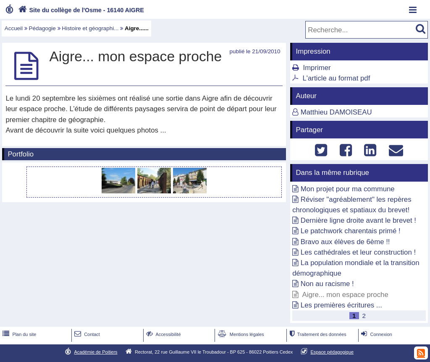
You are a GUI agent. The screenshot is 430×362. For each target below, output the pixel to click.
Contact (86, 334)
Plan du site (18, 334)
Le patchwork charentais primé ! (351, 231)
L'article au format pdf (336, 78)
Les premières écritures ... (341, 305)
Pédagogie (42, 28)
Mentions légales (240, 334)
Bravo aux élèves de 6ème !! (345, 242)
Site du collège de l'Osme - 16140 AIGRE (80, 10)
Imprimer (316, 68)
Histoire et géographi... (90, 28)
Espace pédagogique (332, 351)
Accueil (14, 28)
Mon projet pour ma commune (348, 189)
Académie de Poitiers (95, 351)
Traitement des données (317, 334)
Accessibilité (162, 334)
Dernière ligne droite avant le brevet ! (358, 220)
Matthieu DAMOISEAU (336, 112)
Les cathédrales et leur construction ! (358, 252)
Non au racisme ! (327, 284)
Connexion (375, 334)
